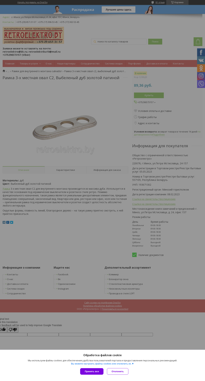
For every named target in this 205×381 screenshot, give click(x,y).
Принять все (92, 371)
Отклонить (118, 371)
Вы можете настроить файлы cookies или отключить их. (101, 363)
